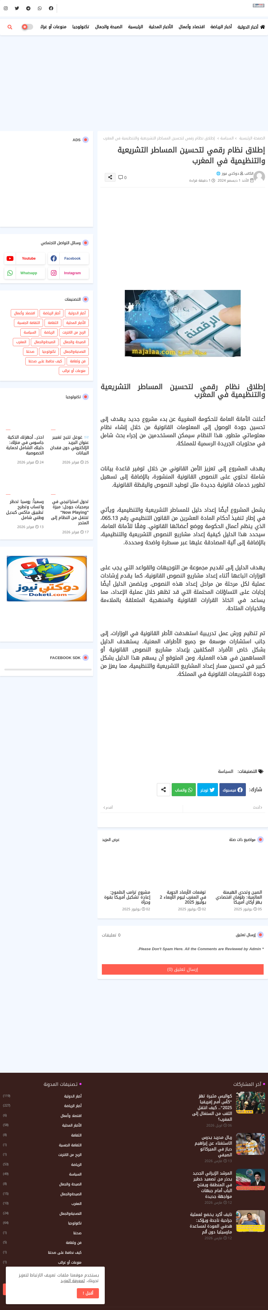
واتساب (181, 790)
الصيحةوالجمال (44, 342)
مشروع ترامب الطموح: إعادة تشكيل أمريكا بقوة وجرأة (127, 897)
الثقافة (53, 323)
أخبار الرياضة (221, 27)
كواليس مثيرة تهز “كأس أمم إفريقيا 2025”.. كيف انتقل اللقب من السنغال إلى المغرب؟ (212, 1108)
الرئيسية (135, 27)
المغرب (21, 342)
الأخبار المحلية (161, 27)
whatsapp (28, 273)
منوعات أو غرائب (52, 27)
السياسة (227, 138)
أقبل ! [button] (88, 1293)
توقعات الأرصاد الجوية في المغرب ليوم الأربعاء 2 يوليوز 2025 (183, 897)
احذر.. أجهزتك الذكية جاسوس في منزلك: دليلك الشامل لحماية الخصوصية (25, 445)
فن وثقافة (78, 361)
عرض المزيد (110, 840)
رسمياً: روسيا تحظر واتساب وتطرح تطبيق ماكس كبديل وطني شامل (25, 510)
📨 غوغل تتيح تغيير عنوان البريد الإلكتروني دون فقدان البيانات (69, 445)
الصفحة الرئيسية (252, 138)
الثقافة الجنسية (28, 323)
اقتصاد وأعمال (192, 27)
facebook (72, 258)
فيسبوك (229, 790)
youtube (29, 258)
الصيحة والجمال (108, 27)
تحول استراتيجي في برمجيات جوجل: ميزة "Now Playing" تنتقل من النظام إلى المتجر (70, 512)
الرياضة (49, 332)
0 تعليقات (111, 935)
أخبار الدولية (247, 27)
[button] (10, 27)
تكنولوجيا (80, 27)
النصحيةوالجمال (74, 351)
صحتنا (30, 351)
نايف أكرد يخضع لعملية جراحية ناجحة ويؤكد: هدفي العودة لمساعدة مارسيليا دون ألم (211, 1223)
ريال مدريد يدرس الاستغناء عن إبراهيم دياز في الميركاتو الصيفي (213, 1146)
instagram (72, 273)
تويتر (204, 790)
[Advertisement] (134, 81)
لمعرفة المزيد (73, 1281)
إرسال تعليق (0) (182, 969)
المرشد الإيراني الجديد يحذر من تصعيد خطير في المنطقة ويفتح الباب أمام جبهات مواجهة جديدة (212, 1185)
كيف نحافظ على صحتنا (45, 361)
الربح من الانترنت (74, 332)
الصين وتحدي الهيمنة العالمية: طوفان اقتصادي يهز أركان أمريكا (239, 897)
